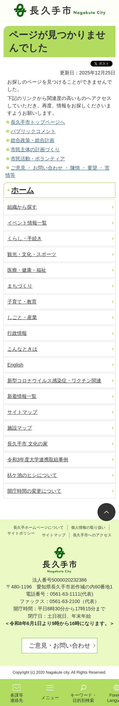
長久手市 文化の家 (27, 443)
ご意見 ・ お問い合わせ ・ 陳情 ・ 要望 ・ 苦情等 (57, 171)
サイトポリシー (21, 533)
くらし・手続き (24, 238)
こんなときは (22, 349)
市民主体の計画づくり (35, 149)
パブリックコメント (33, 131)
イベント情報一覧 (27, 223)
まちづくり (19, 286)
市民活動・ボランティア (38, 158)
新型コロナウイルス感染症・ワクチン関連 (54, 380)
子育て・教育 (22, 301)
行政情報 (17, 333)
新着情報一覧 (21, 396)
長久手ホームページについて (38, 527)
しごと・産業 (22, 317)
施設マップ (19, 428)
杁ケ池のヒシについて (32, 475)
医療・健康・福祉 (26, 270)
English (15, 365)
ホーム (22, 190)
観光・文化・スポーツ (31, 254)
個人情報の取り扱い (88, 527)
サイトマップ (22, 412)
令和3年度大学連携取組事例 (37, 459)
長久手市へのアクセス (92, 535)
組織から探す (22, 207)
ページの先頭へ (106, 512)
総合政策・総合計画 (32, 140)
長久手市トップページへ (38, 122)
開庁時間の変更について (34, 491)
